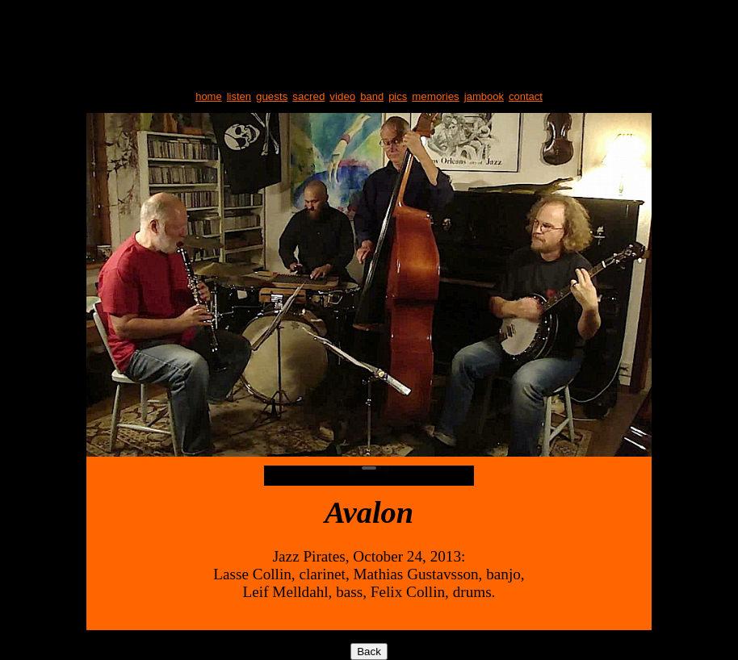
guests (271, 96)
